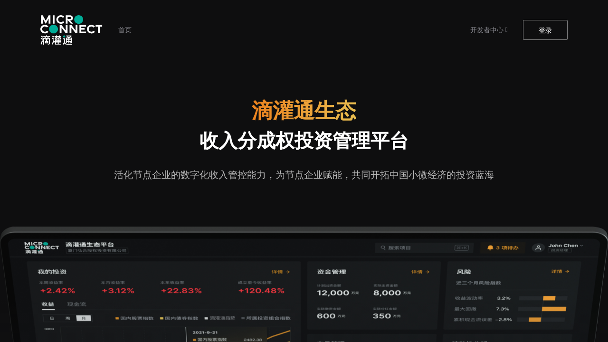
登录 (545, 30)
